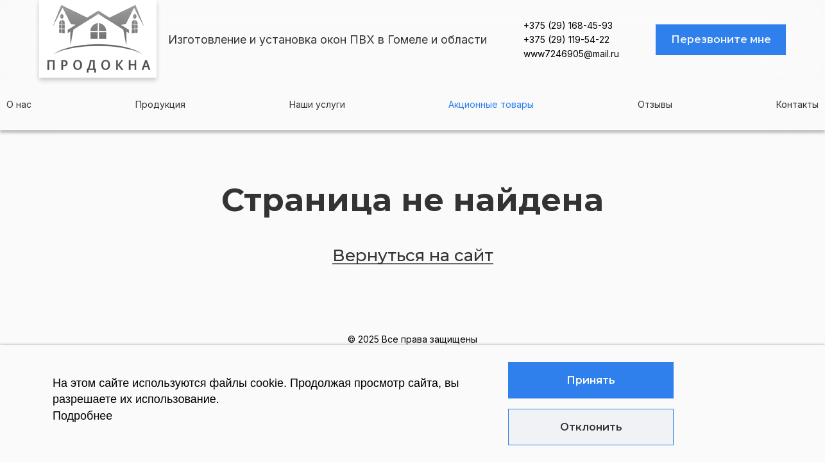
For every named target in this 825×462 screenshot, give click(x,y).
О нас (18, 104)
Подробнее (82, 415)
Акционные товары (491, 104)
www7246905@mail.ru (571, 53)
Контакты (797, 104)
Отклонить (591, 427)
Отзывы (655, 104)
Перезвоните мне (721, 39)
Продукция (160, 104)
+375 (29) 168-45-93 (568, 25)
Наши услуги (317, 104)
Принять (590, 380)
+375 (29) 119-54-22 (566, 39)
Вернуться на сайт (412, 255)
